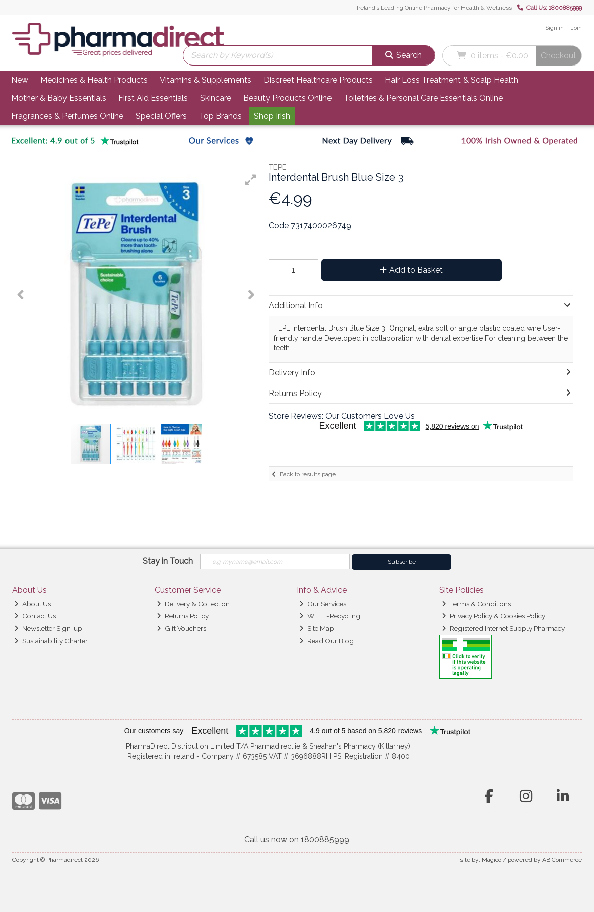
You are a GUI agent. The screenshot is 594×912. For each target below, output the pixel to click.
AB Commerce (562, 859)
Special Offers (161, 116)
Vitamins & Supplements (205, 80)
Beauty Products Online (287, 98)
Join (576, 27)
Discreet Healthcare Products (318, 80)
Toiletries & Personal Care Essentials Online (423, 98)
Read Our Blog (326, 641)
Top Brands (220, 116)
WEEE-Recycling (329, 616)
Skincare (215, 98)
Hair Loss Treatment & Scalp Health (451, 80)
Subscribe (402, 561)
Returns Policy (183, 616)
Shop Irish (272, 116)
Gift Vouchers (181, 628)
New (19, 80)
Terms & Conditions (476, 604)
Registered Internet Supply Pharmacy (503, 628)
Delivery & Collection (193, 604)
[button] (251, 180)
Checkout (558, 55)
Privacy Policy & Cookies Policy (493, 616)
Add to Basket (411, 270)
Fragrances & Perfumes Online (67, 116)
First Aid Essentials (153, 98)
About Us (32, 604)
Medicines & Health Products (94, 80)
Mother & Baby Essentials (58, 98)
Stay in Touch (168, 561)
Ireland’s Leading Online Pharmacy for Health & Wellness (434, 7)
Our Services (322, 604)
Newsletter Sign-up (48, 628)
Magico (491, 859)
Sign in (554, 27)
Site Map (316, 628)
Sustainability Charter (51, 641)
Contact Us (35, 616)
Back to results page (308, 474)
